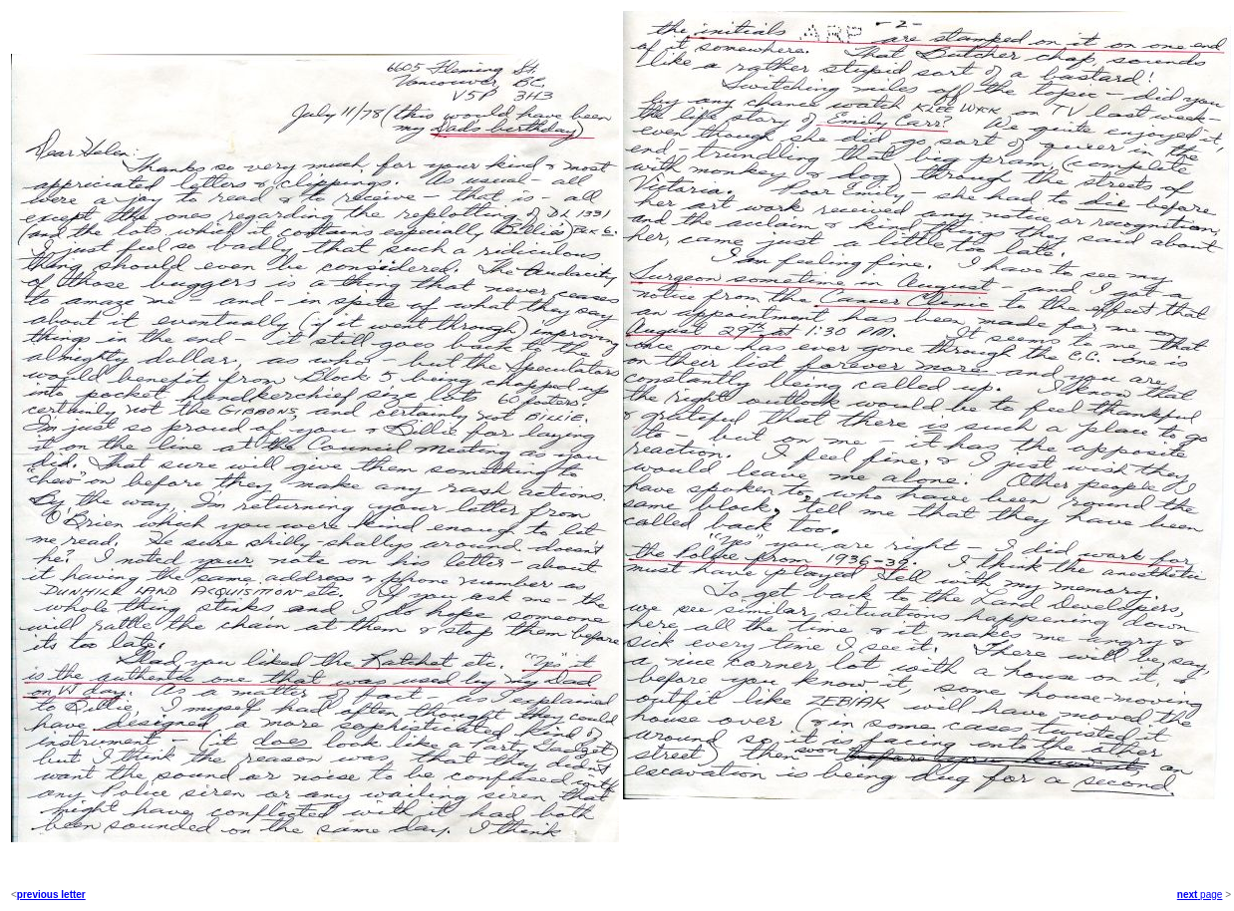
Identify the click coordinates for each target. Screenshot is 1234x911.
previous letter (51, 894)
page (1209, 894)
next (1187, 894)
